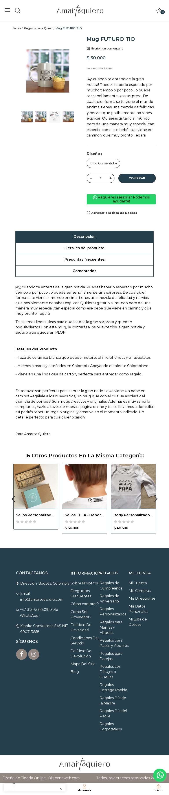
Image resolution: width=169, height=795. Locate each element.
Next (156, 499)
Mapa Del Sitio (83, 664)
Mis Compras (140, 591)
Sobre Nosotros (84, 583)
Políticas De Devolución (81, 653)
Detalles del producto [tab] (85, 248)
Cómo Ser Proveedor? (81, 614)
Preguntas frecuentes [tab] (84, 259)
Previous (13, 499)
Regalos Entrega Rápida (113, 687)
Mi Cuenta (138, 583)
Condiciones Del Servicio (85, 640)
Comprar (137, 178)
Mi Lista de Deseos (138, 622)
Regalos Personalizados (113, 611)
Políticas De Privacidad (81, 627)
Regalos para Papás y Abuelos (114, 643)
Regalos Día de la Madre (113, 700)
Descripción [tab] (84, 237)
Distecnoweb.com (64, 778)
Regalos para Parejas (111, 656)
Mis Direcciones (142, 598)
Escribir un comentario (107, 48)
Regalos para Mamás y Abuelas (111, 627)
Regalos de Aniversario (109, 598)
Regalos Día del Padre (113, 713)
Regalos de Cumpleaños (111, 585)
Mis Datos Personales (138, 609)
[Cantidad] (100, 178)
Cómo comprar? (85, 604)
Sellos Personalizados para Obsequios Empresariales (36, 515)
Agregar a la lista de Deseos (112, 213)
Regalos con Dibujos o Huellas (110, 671)
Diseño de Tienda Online (24, 778)
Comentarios (84, 271)
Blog (75, 672)
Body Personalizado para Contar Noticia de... (134, 515)
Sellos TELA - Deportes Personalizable (85, 515)
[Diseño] (103, 163)
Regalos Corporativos (111, 726)
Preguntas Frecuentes (81, 593)
